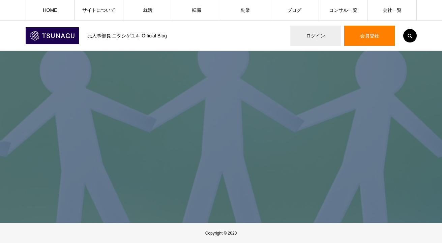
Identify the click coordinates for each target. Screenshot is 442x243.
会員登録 (369, 35)
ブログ (294, 10)
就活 (147, 10)
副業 (245, 10)
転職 (196, 10)
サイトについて (98, 10)
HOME (50, 10)
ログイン (315, 35)
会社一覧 (392, 10)
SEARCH (410, 35)
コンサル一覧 (343, 10)
